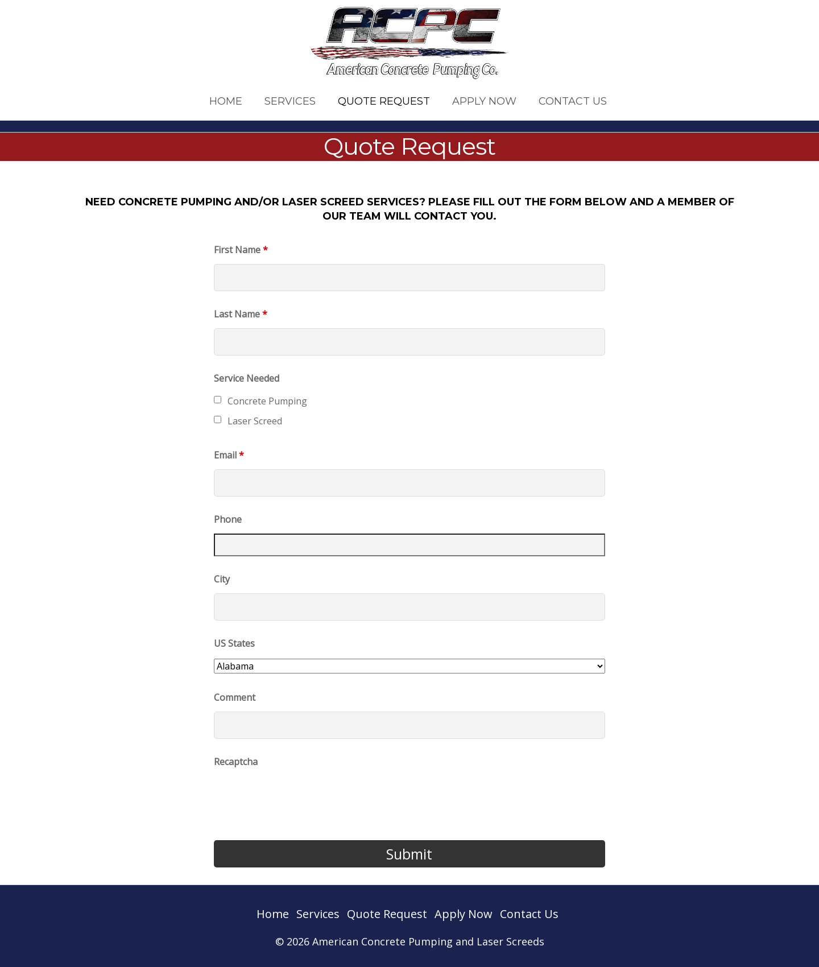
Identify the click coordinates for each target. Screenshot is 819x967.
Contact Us (573, 101)
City (222, 579)
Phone (228, 519)
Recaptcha (236, 761)
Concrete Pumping (267, 401)
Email (229, 455)
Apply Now (484, 101)
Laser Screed (255, 421)
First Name (241, 249)
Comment (234, 697)
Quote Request (384, 101)
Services (290, 101)
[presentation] (300, 798)
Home (225, 101)
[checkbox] (217, 399)
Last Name (240, 314)
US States (234, 643)
